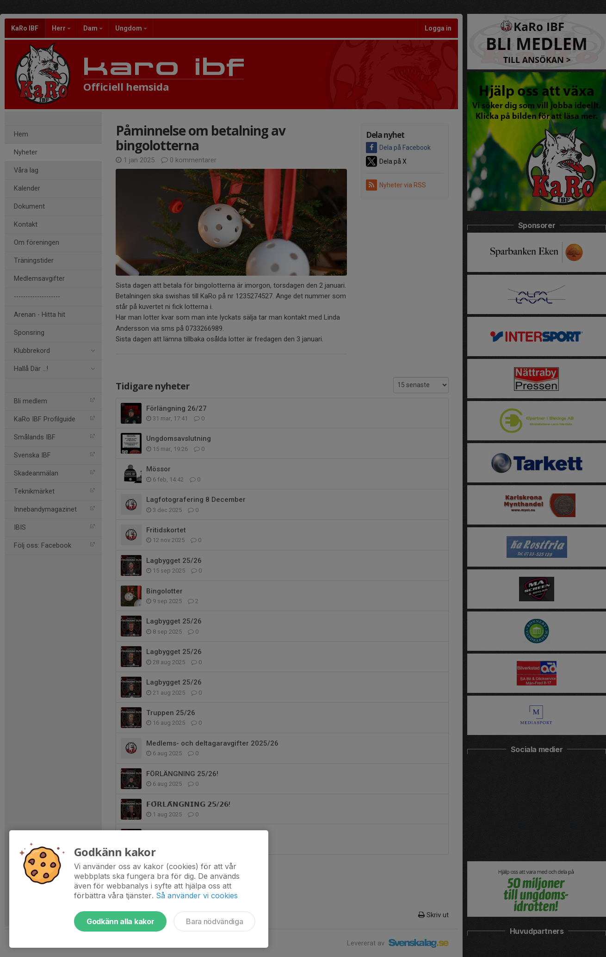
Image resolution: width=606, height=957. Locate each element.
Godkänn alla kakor (120, 921)
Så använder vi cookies (197, 895)
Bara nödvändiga (214, 921)
